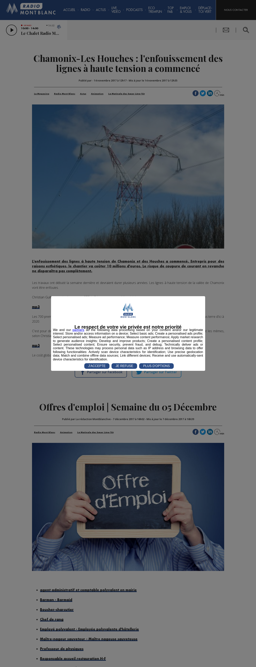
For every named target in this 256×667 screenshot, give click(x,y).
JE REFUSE (124, 366)
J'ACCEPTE (97, 366)
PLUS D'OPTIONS (156, 366)
